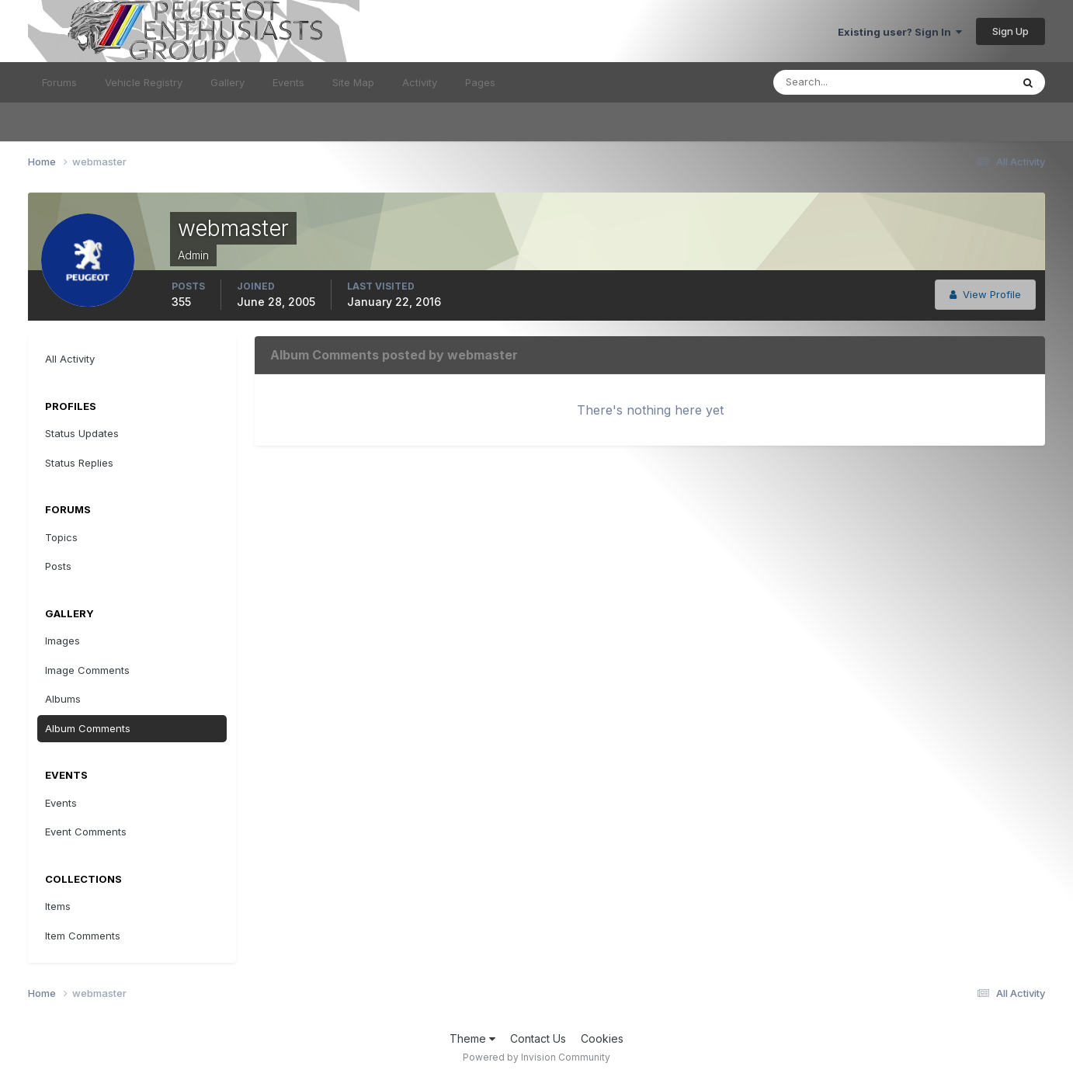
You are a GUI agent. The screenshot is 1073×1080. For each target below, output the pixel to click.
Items (58, 906)
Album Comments (87, 728)
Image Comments (87, 670)
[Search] (841, 82)
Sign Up (1010, 31)
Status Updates (82, 433)
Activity (419, 82)
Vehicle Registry (143, 82)
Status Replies (79, 463)
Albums (63, 699)
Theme (472, 1038)
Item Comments (82, 935)
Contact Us (538, 1038)
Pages (480, 82)
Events (288, 82)
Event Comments (86, 831)
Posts (58, 566)
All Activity (70, 358)
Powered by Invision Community (536, 1057)
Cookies (602, 1038)
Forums (59, 82)
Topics (61, 537)
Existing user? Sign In (900, 32)
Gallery (227, 82)
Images (62, 640)
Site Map (353, 82)
